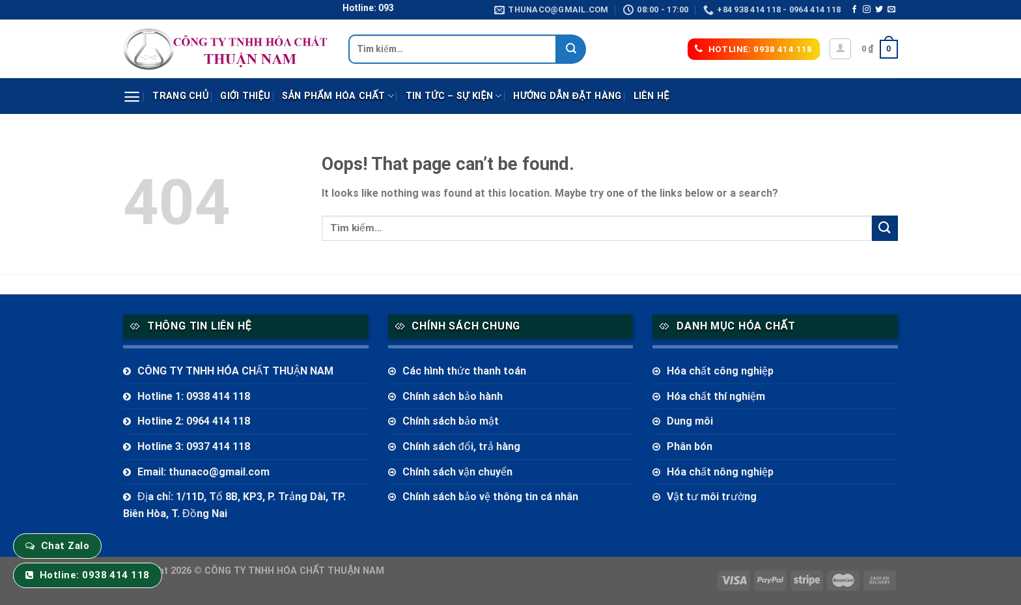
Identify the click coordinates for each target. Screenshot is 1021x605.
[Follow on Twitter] (879, 9)
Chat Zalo (65, 546)
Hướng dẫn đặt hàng (567, 96)
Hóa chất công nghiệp (720, 371)
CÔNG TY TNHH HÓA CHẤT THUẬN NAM (235, 371)
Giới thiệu (245, 96)
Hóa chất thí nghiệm (716, 396)
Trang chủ (180, 96)
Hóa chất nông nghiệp (720, 472)
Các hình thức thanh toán (464, 371)
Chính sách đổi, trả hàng (461, 446)
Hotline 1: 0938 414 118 (193, 396)
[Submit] (571, 49)
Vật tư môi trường (712, 496)
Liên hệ (651, 96)
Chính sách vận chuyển (457, 472)
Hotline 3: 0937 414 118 (193, 446)
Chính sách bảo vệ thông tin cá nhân (490, 496)
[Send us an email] (891, 9)
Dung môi (690, 421)
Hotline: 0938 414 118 (95, 575)
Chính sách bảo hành (452, 396)
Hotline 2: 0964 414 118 (193, 421)
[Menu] (132, 96)
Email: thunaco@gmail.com (203, 472)
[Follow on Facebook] (854, 9)
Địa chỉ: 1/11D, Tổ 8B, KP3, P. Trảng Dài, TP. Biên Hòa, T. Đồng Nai (234, 505)
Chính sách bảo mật (450, 421)
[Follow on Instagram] (867, 9)
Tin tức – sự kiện (454, 96)
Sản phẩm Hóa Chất (338, 96)
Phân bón (689, 446)
